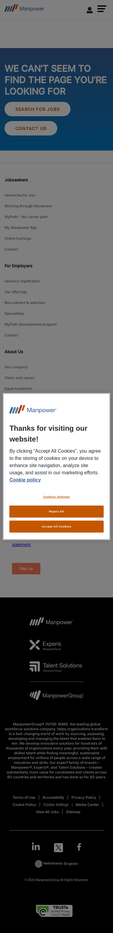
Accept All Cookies (56, 526)
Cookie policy (25, 479)
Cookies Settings (56, 496)
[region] (56, 466)
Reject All (56, 511)
